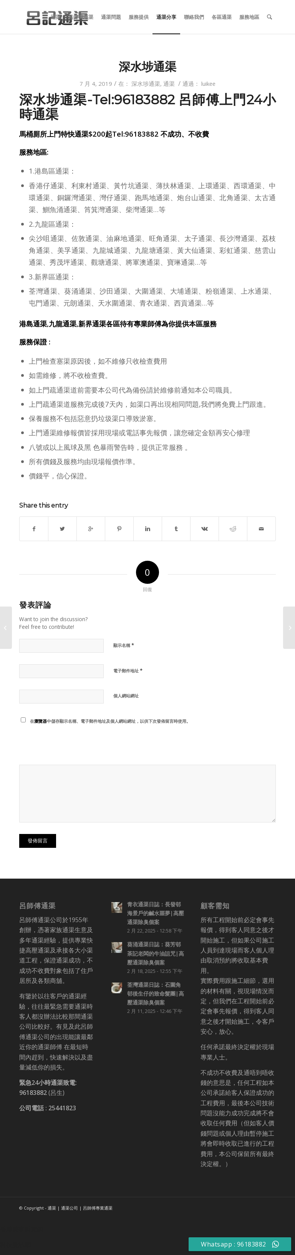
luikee (208, 83)
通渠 (169, 83)
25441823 (62, 1108)
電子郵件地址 (128, 670)
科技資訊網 (15, 1244)
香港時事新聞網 (21, 1229)
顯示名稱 (123, 645)
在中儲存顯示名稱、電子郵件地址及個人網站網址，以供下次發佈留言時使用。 (110, 721)
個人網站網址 (126, 696)
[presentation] (71, 745)
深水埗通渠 (147, 67)
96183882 (33, 1092)
